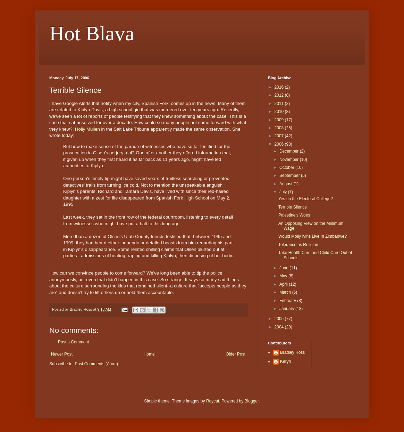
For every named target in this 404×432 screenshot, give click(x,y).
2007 (280, 135)
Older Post (235, 354)
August (286, 183)
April (284, 284)
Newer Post (62, 354)
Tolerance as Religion (298, 244)
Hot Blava (91, 33)
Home (149, 354)
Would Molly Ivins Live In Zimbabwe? (312, 236)
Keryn (285, 361)
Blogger (252, 401)
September (290, 175)
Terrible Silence (292, 207)
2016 (280, 87)
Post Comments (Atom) (96, 363)
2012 (280, 95)
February (288, 300)
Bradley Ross (292, 352)
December (289, 151)
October (287, 167)
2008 (280, 127)
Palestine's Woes (294, 215)
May (283, 276)
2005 (280, 318)
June (284, 268)
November (289, 159)
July (283, 191)
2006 (280, 144)
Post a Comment (73, 342)
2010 (280, 111)
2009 (280, 119)
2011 (280, 103)
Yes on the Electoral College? (305, 198)
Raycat (212, 401)
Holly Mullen (87, 129)
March (285, 292)
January (287, 308)
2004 (280, 327)
